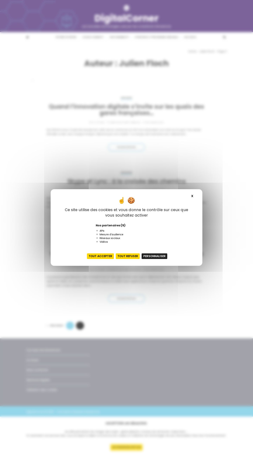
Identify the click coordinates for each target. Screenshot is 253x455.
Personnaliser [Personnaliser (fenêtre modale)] (154, 256)
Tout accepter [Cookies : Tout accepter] (100, 256)
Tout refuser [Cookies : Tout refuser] (128, 256)
